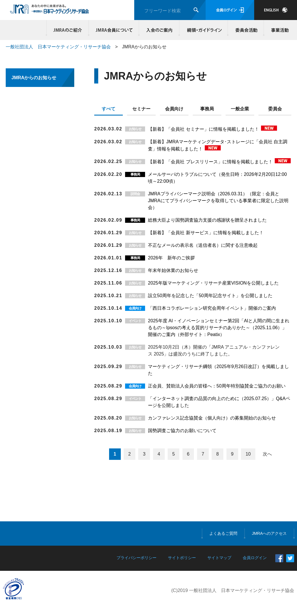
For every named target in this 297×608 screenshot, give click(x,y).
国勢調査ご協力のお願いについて (182, 430)
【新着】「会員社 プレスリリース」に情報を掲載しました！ (211, 161)
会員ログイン (230, 10)
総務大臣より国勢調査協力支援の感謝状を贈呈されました (207, 220)
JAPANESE (275, 10)
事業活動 (279, 30)
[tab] (110, 110)
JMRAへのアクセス (269, 533)
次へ (267, 454)
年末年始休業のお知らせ (173, 270)
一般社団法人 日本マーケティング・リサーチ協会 (58, 46)
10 (248, 454)
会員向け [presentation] (174, 108)
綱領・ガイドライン (204, 30)
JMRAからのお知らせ (33, 77)
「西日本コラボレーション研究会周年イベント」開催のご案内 (212, 308)
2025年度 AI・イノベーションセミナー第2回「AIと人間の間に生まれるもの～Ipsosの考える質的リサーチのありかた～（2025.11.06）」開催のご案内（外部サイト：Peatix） (218, 327)
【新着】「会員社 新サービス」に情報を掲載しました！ (205, 232)
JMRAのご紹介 (68, 30)
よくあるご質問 (223, 533)
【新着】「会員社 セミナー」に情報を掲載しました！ (204, 129)
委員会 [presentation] (275, 108)
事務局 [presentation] (207, 108)
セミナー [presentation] (141, 108)
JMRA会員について (114, 30)
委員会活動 (246, 30)
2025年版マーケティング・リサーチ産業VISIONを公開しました (213, 283)
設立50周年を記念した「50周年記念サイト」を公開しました (210, 295)
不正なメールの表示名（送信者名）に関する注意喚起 (203, 245)
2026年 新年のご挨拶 (171, 257)
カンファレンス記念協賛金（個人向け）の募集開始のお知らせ (212, 418)
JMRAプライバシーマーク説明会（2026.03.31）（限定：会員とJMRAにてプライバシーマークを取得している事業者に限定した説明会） (218, 200)
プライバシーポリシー (136, 557)
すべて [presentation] (108, 108)
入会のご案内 (159, 30)
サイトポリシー (182, 557)
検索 (196, 9)
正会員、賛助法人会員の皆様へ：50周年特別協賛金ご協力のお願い (217, 386)
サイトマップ (219, 557)
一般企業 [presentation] (240, 108)
